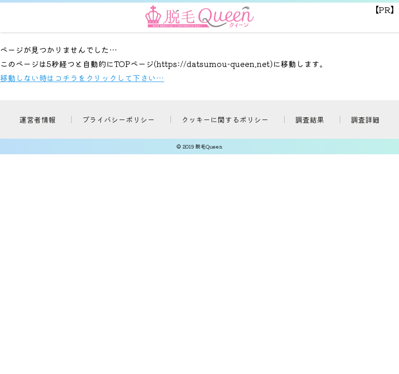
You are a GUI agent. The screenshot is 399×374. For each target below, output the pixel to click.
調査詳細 (365, 119)
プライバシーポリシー (118, 119)
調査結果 (309, 119)
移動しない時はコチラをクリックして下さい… (82, 77)
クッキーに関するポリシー (225, 119)
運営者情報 (37, 119)
